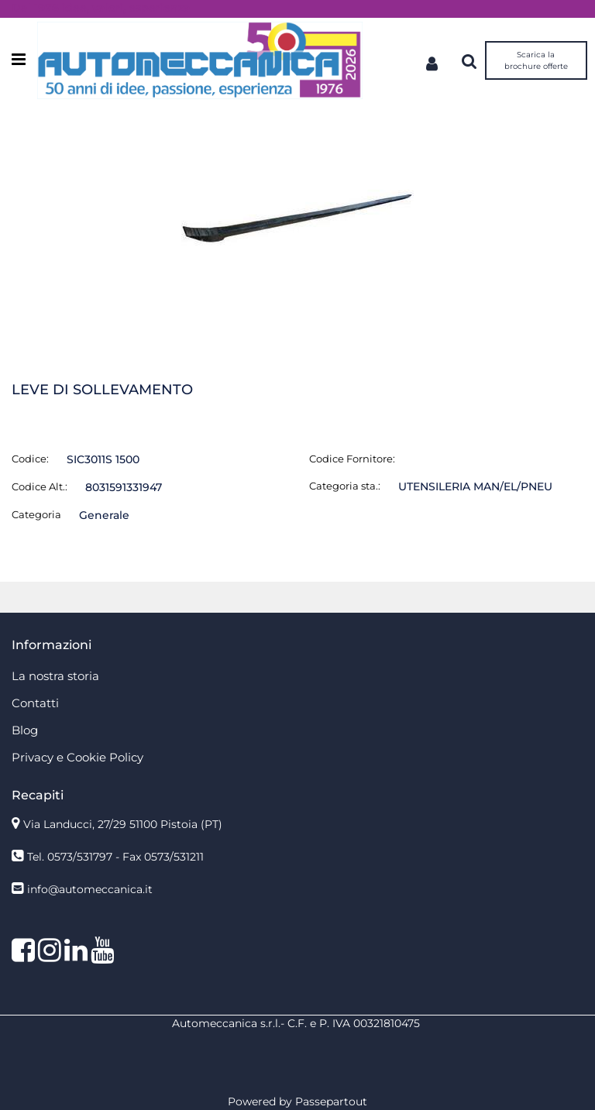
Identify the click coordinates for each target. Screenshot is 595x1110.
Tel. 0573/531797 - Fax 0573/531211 (115, 857)
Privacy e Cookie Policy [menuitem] (77, 757)
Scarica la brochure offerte (536, 60)
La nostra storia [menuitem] (55, 675)
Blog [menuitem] (25, 730)
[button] (297, 218)
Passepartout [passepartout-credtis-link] (331, 1101)
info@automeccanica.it (90, 889)
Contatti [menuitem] (35, 703)
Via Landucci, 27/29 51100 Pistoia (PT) (122, 824)
